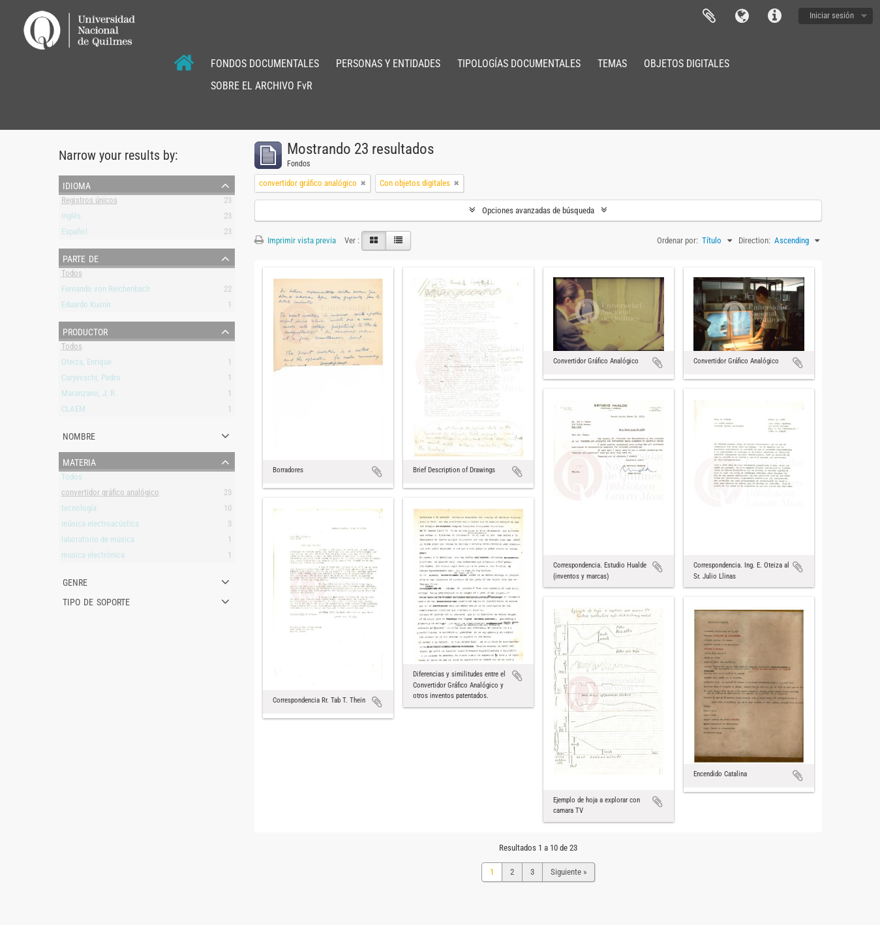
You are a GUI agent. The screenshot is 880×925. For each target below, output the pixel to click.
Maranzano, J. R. (89, 396)
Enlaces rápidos (774, 16)
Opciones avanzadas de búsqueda (538, 210)
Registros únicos (89, 202)
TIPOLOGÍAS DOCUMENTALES (519, 63)
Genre (75, 581)
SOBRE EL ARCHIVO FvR (261, 86)
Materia (79, 461)
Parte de (81, 257)
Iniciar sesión (832, 15)
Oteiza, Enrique (86, 364)
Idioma (741, 16)
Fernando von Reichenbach (105, 291)
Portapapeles (709, 16)
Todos (71, 276)
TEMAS (612, 63)
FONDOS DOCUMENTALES (265, 63)
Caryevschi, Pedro (91, 380)
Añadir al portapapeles (377, 471)
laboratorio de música (97, 542)
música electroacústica (100, 526)
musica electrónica (93, 557)
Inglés (71, 218)
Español (74, 234)
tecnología (79, 510)
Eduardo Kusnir (86, 307)
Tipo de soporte (96, 601)
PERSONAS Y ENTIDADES (388, 63)
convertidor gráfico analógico (110, 495)
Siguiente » (568, 872)
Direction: (754, 240)
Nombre (79, 435)
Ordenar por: (677, 240)
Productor (85, 331)
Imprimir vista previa (295, 240)
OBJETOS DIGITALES (686, 63)
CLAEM (73, 411)
